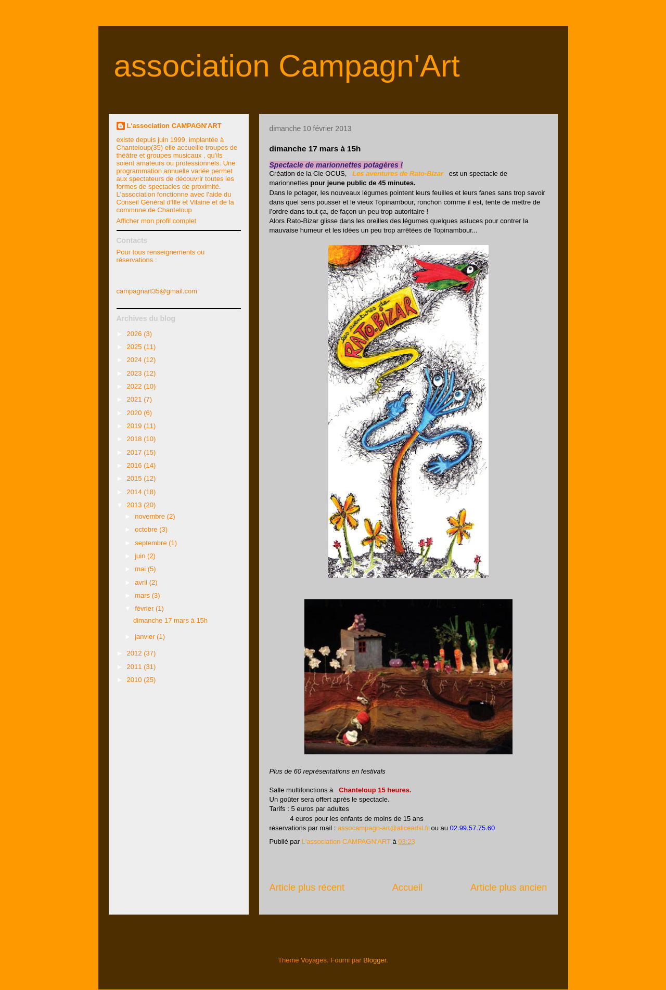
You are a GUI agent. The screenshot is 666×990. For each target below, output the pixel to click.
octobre (147, 529)
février (145, 608)
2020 (135, 413)
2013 (135, 505)
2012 (135, 653)
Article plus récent (307, 887)
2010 (135, 680)
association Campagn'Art (287, 65)
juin (141, 556)
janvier (146, 636)
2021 (135, 399)
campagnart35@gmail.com (157, 291)
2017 (135, 452)
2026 (135, 334)
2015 (135, 478)
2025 (135, 347)
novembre (150, 516)
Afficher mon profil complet (157, 221)
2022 (135, 386)
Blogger (374, 960)
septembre (152, 543)
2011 (135, 667)
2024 (135, 360)
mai (141, 569)
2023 (135, 373)
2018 (135, 439)
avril (142, 582)
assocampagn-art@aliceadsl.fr (383, 828)
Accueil (407, 887)
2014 (135, 492)
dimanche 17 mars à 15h (170, 620)
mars (143, 595)
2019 (135, 426)
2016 (135, 465)
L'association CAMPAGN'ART (174, 126)
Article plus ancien (508, 887)
